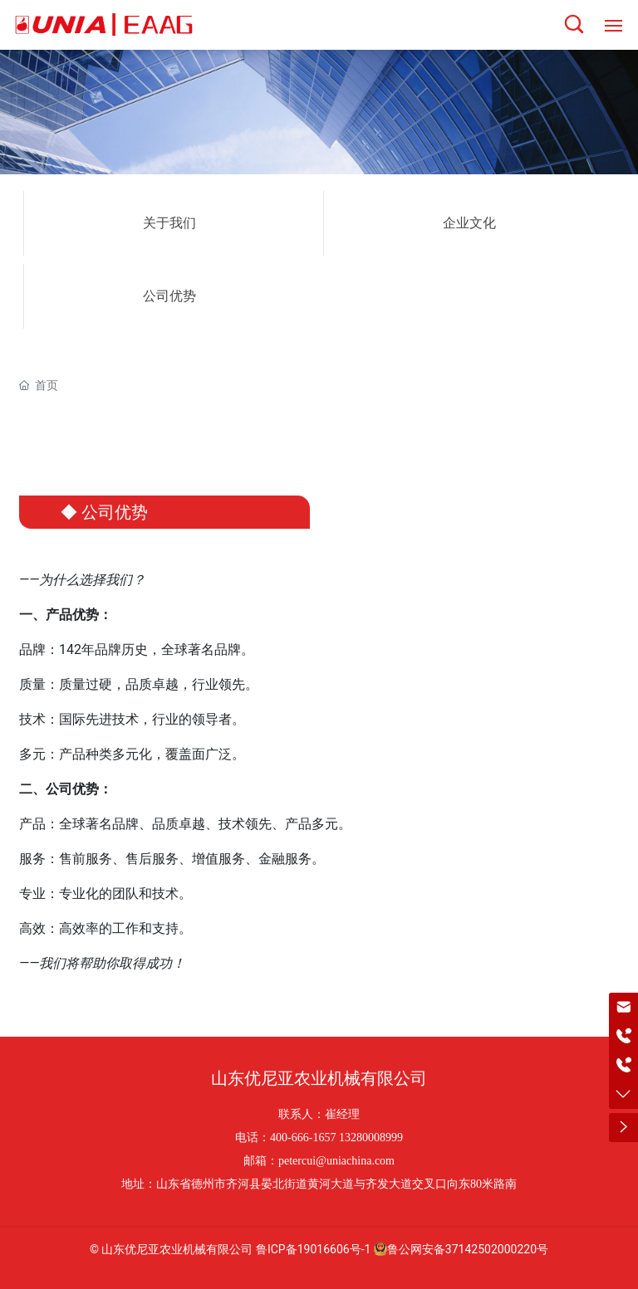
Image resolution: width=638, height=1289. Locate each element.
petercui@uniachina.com (336, 1161)
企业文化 (469, 223)
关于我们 (169, 223)
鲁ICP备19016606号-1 (313, 1249)
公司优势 (169, 296)
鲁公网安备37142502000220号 (461, 1249)
